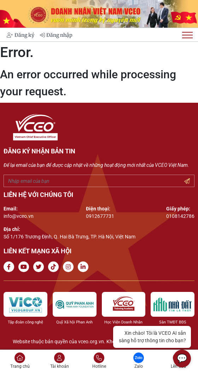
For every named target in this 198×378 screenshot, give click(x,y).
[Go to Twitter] (40, 267)
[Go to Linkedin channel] (84, 267)
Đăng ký (20, 35)
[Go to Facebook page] (10, 267)
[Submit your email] (187, 181)
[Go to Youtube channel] (25, 267)
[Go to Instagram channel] (69, 267)
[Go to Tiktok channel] (55, 267)
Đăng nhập (56, 35)
